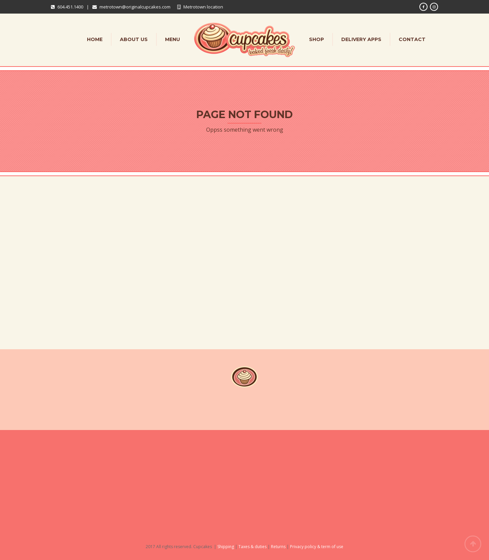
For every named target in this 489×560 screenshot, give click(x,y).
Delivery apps (361, 39)
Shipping (225, 546)
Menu (172, 39)
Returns (278, 546)
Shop (316, 39)
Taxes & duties (252, 546)
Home (95, 39)
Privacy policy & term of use (316, 546)
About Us (134, 39)
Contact (412, 39)
